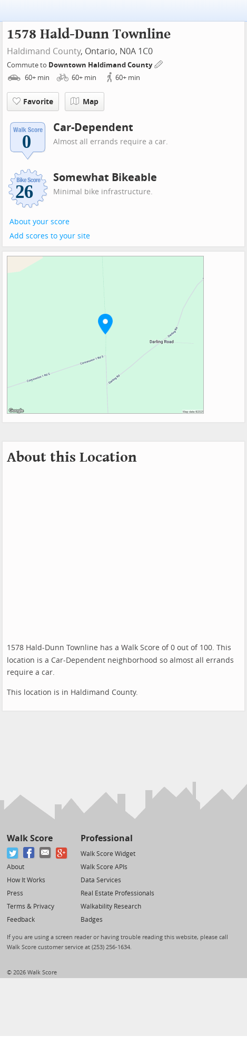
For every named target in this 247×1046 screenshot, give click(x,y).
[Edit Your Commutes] (159, 63)
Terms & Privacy (30, 906)
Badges (92, 919)
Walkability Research (111, 906)
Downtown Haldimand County (101, 65)
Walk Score (30, 838)
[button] (105, 324)
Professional (107, 838)
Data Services (101, 880)
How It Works (26, 880)
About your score (39, 221)
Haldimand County (44, 51)
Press (15, 893)
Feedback (21, 919)
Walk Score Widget (108, 854)
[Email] (45, 853)
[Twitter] (13, 853)
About (15, 867)
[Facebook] (29, 853)
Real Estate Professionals (117, 893)
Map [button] (84, 101)
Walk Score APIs (104, 867)
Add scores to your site (49, 236)
